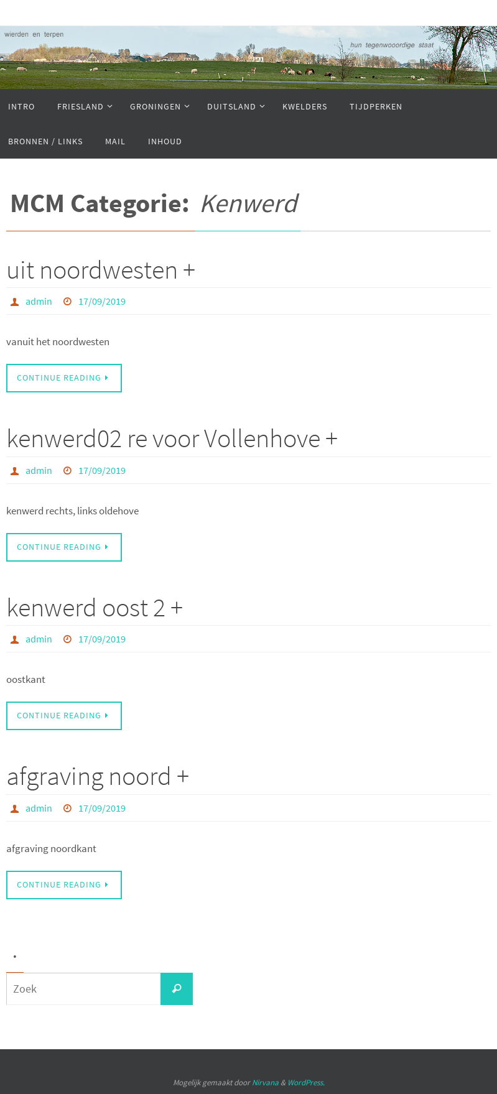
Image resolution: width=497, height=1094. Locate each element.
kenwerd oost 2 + (94, 607)
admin (39, 301)
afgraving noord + (97, 775)
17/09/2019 (102, 301)
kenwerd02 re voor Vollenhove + (172, 438)
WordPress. (306, 1082)
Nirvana (265, 1082)
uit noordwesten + (100, 269)
